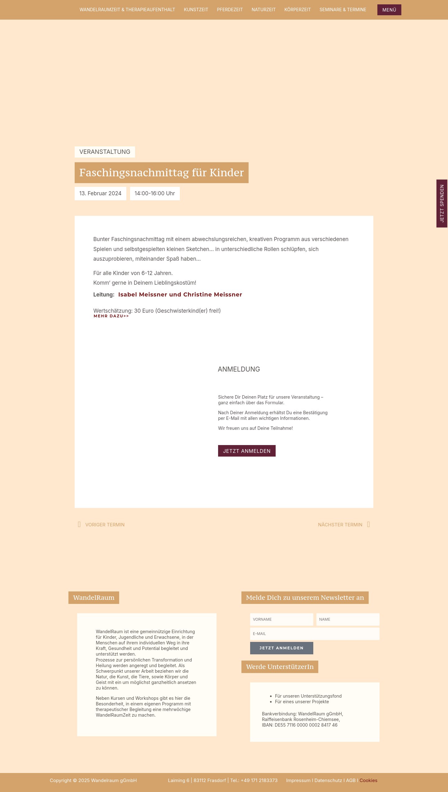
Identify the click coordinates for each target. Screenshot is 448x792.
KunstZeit (196, 9)
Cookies (368, 780)
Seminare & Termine (343, 9)
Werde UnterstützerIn (280, 666)
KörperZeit (297, 9)
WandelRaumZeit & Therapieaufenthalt (127, 9)
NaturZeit (264, 9)
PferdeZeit (230, 9)
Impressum (298, 780)
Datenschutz (328, 780)
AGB (351, 780)
